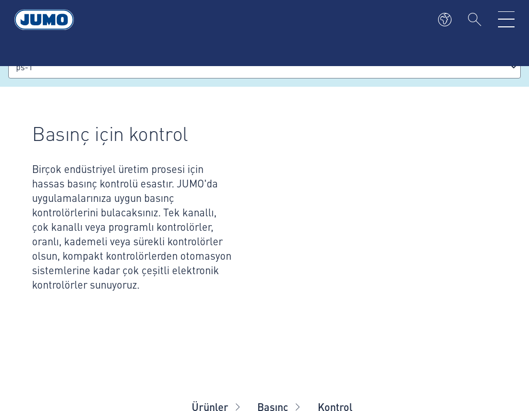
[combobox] (264, 66)
